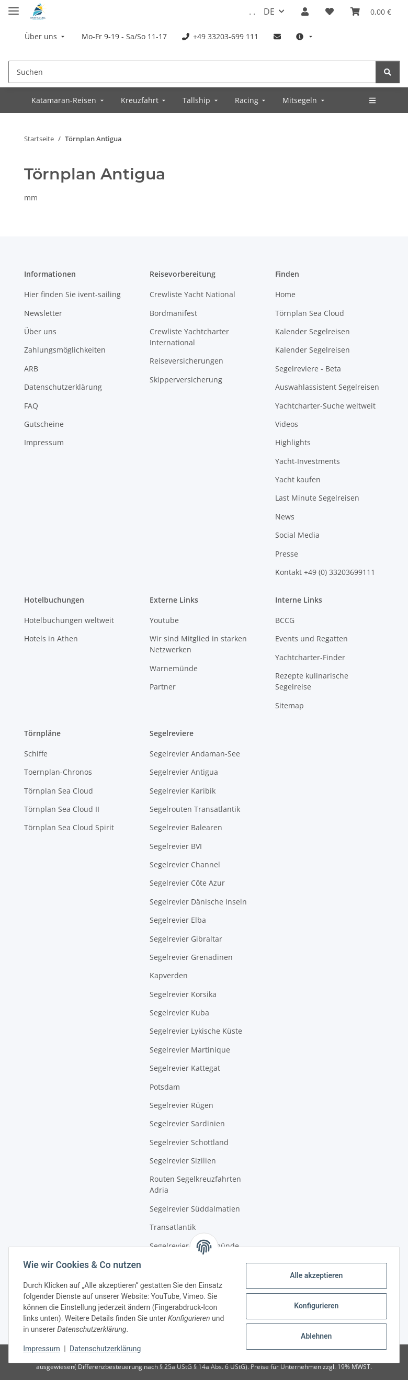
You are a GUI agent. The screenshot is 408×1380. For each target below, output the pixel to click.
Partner (163, 687)
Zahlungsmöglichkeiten (65, 350)
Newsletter (43, 313)
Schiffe (36, 754)
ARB (31, 369)
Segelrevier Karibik (183, 791)
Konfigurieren (313, 1306)
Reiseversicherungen (186, 361)
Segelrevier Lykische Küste (196, 1031)
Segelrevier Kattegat (185, 1068)
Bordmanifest (173, 313)
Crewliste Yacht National (192, 294)
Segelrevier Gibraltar (186, 939)
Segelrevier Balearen (186, 827)
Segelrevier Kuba (179, 1012)
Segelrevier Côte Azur (187, 883)
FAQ (31, 406)
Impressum (44, 1348)
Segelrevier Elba (178, 920)
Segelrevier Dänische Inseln (198, 902)
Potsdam (165, 1087)
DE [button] (269, 11)
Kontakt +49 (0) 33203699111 (325, 572)
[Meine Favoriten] (329, 11)
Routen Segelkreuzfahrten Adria (195, 1184)
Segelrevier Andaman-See (195, 754)
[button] (305, 11)
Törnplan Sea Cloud (309, 313)
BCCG (284, 620)
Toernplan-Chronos (58, 772)
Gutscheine (44, 424)
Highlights (293, 442)
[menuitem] (45, 36)
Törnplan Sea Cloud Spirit (69, 827)
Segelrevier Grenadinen (191, 957)
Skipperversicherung (186, 379)
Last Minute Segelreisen (317, 498)
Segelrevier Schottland (189, 1142)
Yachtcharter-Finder (310, 657)
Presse (286, 554)
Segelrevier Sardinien (187, 1123)
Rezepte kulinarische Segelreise (311, 681)
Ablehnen (313, 1336)
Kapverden (169, 975)
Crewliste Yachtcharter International (189, 336)
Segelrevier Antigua (184, 772)
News (284, 517)
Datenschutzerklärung (107, 1348)
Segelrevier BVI (176, 846)
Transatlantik (173, 1227)
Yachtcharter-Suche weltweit (325, 406)
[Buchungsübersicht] (371, 11)
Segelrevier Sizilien (183, 1161)
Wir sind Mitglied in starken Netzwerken (198, 644)
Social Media (297, 535)
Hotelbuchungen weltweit (69, 620)
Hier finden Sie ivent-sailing (72, 294)
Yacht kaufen (298, 479)
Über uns (40, 331)
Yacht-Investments (307, 461)
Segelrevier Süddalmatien (195, 1209)
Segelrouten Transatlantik (195, 809)
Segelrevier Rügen (181, 1105)
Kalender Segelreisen (312, 331)
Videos (286, 424)
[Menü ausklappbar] (13, 6)
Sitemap (289, 705)
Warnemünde (174, 668)
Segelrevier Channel (185, 864)
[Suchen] (192, 72)
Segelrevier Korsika (183, 994)
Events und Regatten (311, 638)
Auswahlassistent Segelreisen (327, 387)
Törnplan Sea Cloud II (61, 809)
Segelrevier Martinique (190, 1050)
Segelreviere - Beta (308, 369)
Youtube (164, 620)
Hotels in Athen (51, 638)
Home (285, 294)
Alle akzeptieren (313, 1275)
